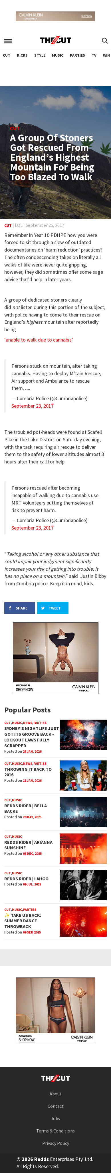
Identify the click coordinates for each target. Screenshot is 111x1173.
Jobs (55, 1118)
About (56, 1094)
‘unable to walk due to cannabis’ (38, 339)
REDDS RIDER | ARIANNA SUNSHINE (28, 845)
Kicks (22, 55)
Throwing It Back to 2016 (28, 772)
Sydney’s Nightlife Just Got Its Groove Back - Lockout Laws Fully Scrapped (31, 736)
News (27, 722)
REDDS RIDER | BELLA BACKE (25, 808)
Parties (77, 55)
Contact (56, 1106)
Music (57, 55)
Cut (6, 55)
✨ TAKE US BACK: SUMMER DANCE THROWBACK (22, 920)
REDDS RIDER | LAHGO (26, 878)
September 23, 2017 (32, 405)
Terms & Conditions (55, 1131)
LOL (19, 225)
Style (39, 55)
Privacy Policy (55, 1143)
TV (94, 55)
